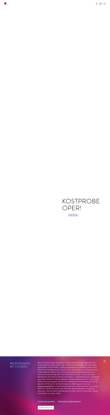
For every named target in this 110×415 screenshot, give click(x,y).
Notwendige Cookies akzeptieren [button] (69, 401)
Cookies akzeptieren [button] (46, 407)
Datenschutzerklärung (45, 386)
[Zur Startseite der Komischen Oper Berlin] (17, 3)
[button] (104, 4)
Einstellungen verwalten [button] (46, 401)
